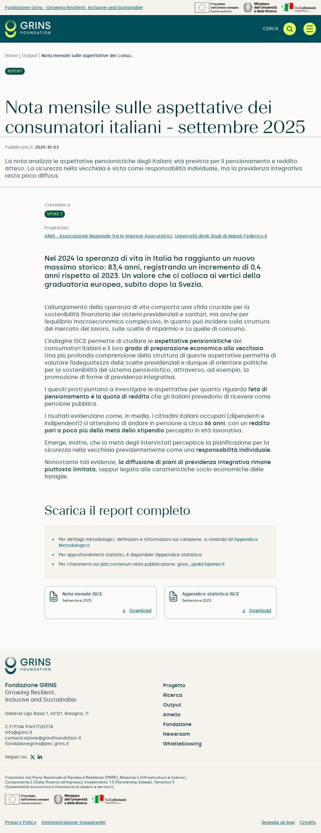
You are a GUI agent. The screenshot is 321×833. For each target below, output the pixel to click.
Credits (308, 822)
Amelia (171, 715)
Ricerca (172, 695)
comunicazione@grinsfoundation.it (43, 738)
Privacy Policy (20, 822)
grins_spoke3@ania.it (201, 564)
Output (29, 55)
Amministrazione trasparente (73, 822)
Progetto (174, 685)
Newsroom (176, 734)
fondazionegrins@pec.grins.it (37, 743)
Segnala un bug (278, 822)
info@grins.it (18, 732)
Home (11, 55)
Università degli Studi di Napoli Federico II (221, 236)
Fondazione (177, 724)
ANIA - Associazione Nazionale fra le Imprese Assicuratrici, (109, 236)
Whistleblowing (182, 744)
